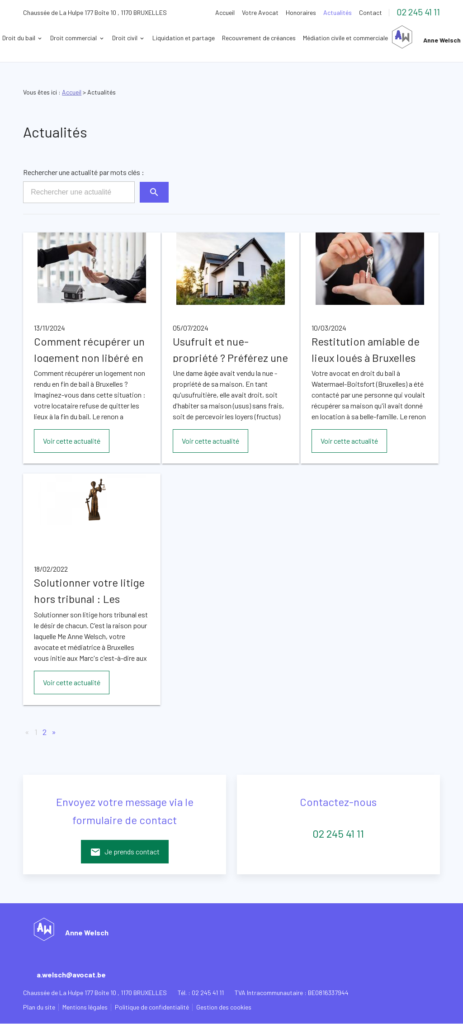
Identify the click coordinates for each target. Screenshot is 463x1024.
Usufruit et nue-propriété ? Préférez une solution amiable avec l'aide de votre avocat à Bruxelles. (230, 349)
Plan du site (39, 1007)
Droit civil (197, 38)
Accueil (225, 12)
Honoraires (301, 12)
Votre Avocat (260, 12)
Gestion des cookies (223, 1007)
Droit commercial (146, 38)
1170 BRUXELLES (95, 12)
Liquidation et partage (256, 38)
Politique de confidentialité (152, 1007)
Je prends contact (125, 852)
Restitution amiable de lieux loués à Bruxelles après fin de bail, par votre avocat (366, 349)
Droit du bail (91, 38)
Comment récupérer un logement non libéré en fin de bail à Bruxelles (89, 349)
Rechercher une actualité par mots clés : (83, 172)
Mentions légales (85, 1007)
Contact (370, 12)
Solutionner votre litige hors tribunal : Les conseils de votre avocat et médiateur (89, 590)
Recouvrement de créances (332, 38)
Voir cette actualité (71, 440)
